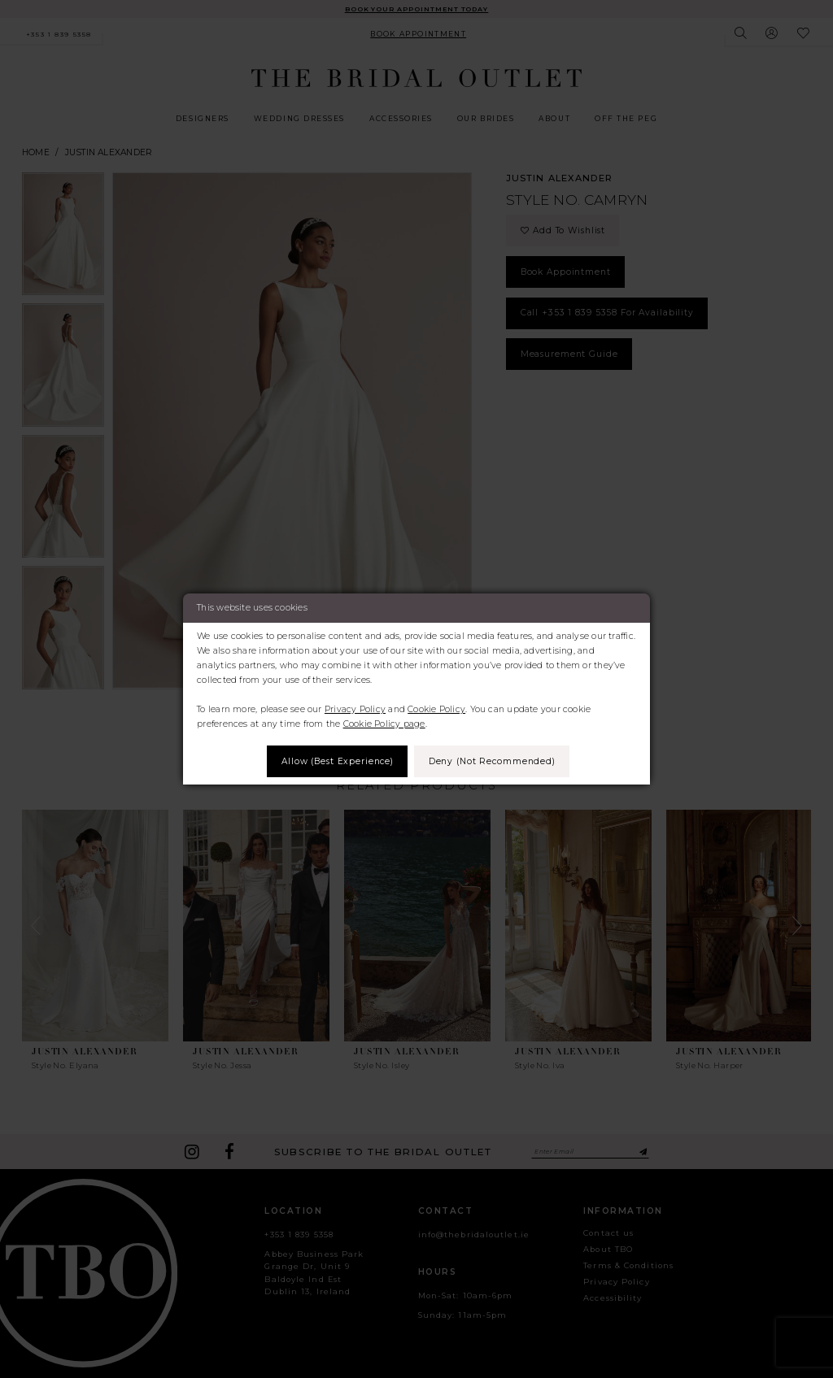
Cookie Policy (436, 709)
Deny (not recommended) (494, 761)
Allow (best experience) (336, 761)
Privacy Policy (355, 709)
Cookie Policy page (384, 724)
